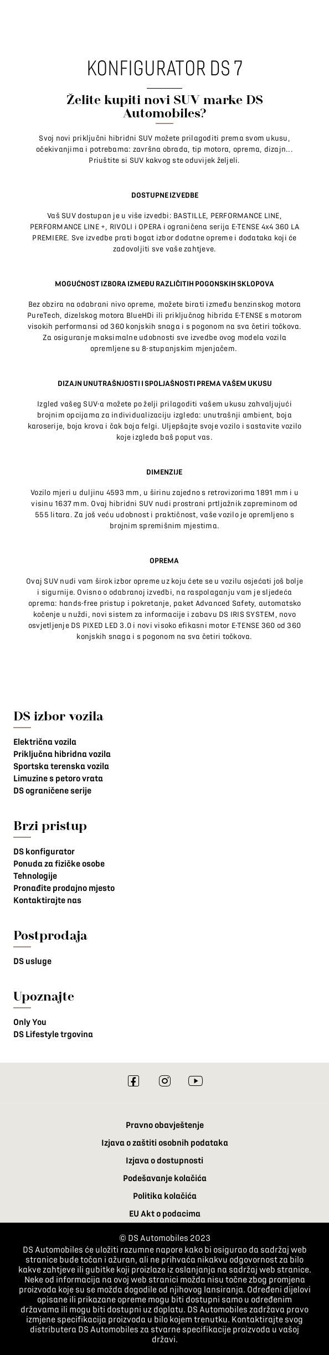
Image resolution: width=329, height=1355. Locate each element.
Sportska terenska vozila (61, 766)
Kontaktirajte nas (47, 900)
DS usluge (32, 961)
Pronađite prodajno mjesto (64, 888)
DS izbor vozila (58, 716)
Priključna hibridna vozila (62, 754)
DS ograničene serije (52, 791)
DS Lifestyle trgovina (53, 1034)
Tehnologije (35, 876)
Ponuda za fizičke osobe (59, 864)
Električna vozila (44, 742)
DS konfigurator (44, 852)
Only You (30, 1022)
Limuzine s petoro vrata (58, 779)
